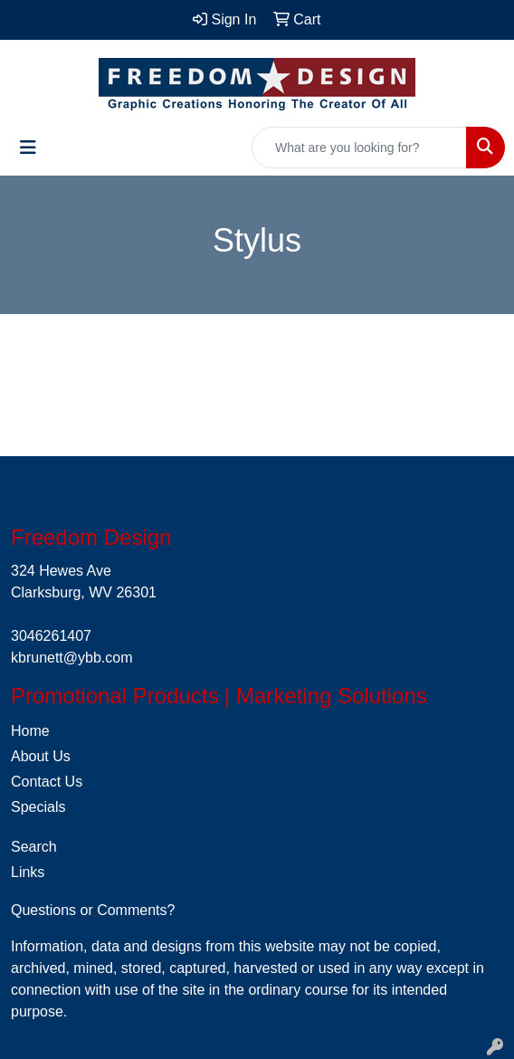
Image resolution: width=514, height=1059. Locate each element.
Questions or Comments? (93, 910)
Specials (38, 807)
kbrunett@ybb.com (72, 657)
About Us (41, 756)
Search (34, 846)
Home (30, 731)
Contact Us (46, 781)
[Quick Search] (359, 147)
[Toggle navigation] (28, 147)
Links (27, 872)
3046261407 (51, 636)
